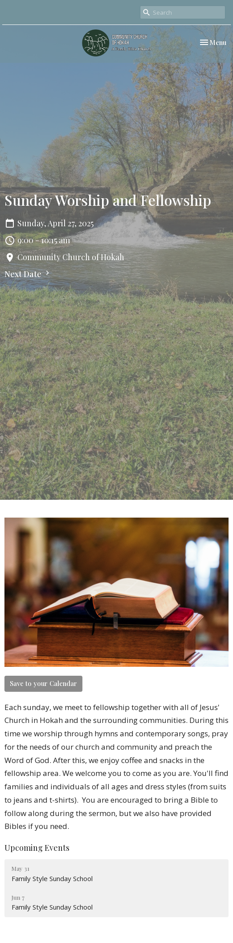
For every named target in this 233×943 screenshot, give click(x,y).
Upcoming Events (36, 847)
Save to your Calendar (43, 683)
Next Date (28, 274)
